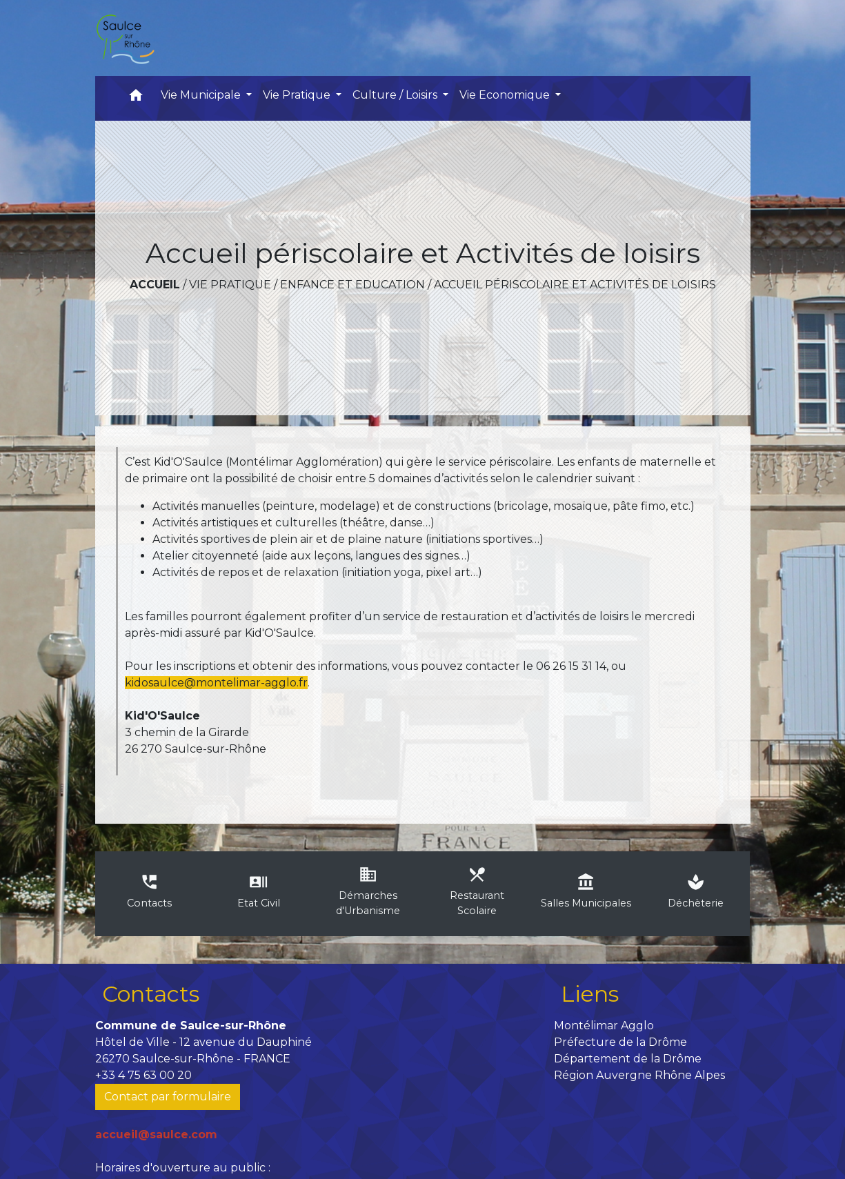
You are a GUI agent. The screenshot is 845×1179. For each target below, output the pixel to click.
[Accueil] (125, 38)
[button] (136, 98)
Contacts (150, 993)
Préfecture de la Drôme (620, 1042)
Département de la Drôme (628, 1058)
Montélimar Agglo (604, 1025)
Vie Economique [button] (506, 94)
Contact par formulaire (167, 1096)
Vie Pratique (230, 284)
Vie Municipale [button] (202, 94)
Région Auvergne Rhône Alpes (639, 1075)
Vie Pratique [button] (298, 94)
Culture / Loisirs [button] (396, 94)
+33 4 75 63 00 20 (143, 1075)
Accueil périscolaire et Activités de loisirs (575, 284)
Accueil (155, 284)
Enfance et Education (352, 284)
